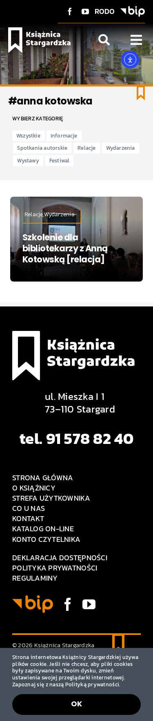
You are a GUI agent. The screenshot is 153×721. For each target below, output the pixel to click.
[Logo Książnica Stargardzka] (39, 30)
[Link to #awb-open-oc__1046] (104, 40)
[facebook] (69, 11)
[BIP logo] (132, 9)
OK (76, 704)
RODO (105, 11)
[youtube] (85, 11)
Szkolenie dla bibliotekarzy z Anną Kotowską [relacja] (65, 248)
